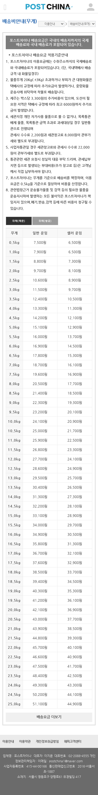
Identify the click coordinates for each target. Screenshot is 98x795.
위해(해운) (18, 220)
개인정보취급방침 (47, 741)
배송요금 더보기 (49, 717)
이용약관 (25, 741)
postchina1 (57, 761)
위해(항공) (45, 220)
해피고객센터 (72, 741)
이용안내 (8, 741)
